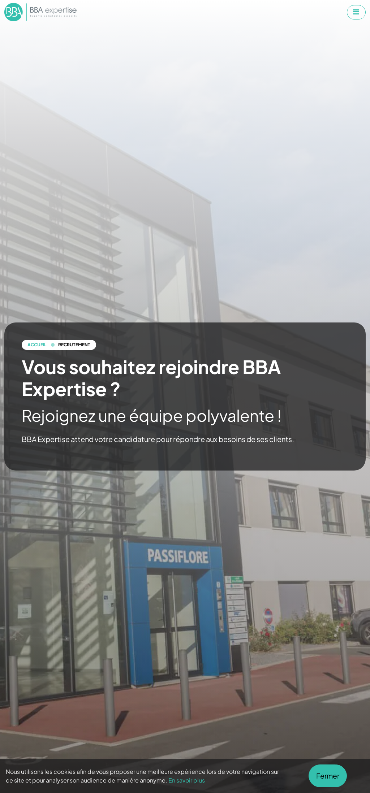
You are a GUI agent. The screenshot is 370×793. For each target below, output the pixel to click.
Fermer (327, 775)
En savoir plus (186, 780)
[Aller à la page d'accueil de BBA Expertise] (40, 12)
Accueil (37, 344)
